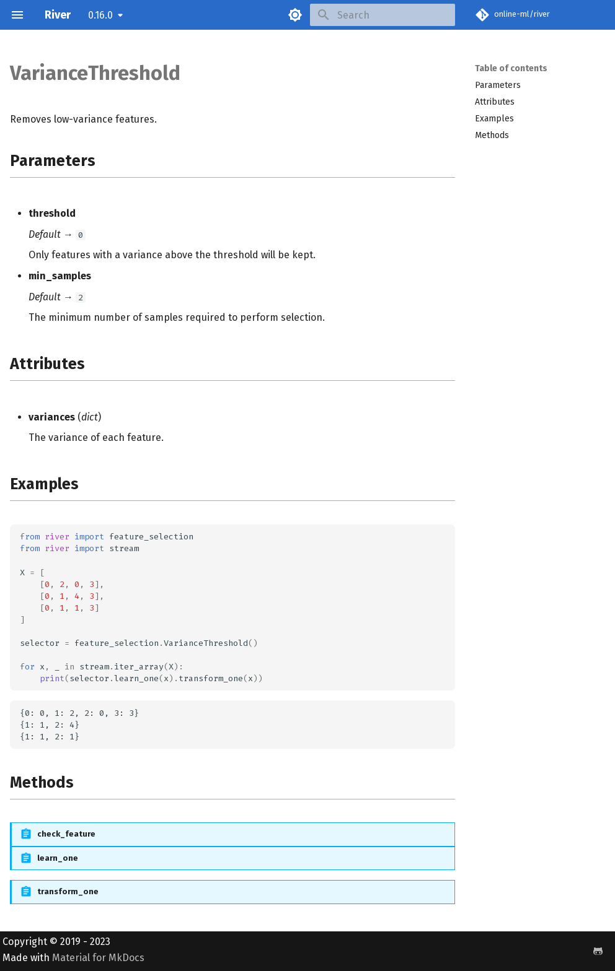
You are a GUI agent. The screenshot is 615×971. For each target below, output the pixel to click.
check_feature (66, 833)
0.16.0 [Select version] (100, 15)
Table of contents (511, 68)
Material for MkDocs (98, 958)
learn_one (57, 858)
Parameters (498, 85)
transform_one (68, 891)
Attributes (495, 102)
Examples (494, 118)
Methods (492, 135)
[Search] (382, 15)
